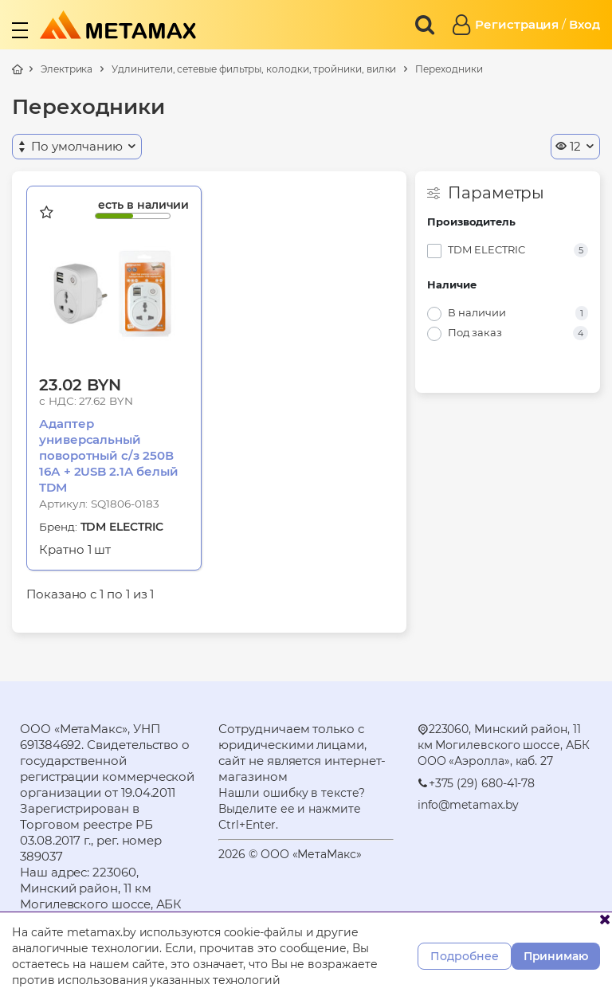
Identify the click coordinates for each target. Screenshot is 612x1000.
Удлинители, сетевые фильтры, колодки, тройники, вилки (254, 69)
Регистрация (517, 24)
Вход (584, 24)
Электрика (66, 69)
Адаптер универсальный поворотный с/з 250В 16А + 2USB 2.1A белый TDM (108, 455)
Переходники (448, 69)
